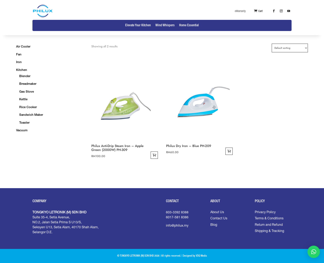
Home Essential (189, 25)
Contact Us (218, 218)
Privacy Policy (265, 212)
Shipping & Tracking (269, 231)
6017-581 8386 (177, 217)
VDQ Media (201, 256)
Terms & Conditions (269, 218)
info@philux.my (177, 225)
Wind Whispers (165, 25)
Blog (213, 224)
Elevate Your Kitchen (138, 25)
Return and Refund (269, 224)
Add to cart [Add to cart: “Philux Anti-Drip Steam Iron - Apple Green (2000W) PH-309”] (154, 155)
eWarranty (240, 11)
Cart (260, 11)
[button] (313, 252)
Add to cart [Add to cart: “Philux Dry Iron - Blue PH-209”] (229, 151)
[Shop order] (290, 48)
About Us (217, 212)
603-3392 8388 (177, 212)
